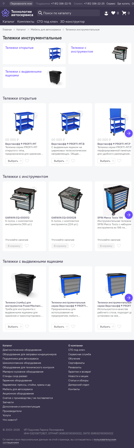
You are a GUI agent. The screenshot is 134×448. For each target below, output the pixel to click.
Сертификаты (76, 362)
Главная (7, 29)
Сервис (111, 3)
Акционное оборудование (18, 393)
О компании (75, 345)
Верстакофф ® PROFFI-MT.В (67, 143)
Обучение (74, 358)
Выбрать (15, 160)
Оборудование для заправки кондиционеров (29, 354)
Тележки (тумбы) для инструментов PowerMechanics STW (24, 304)
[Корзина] (126, 13)
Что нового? (10, 419)
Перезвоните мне (21, 3)
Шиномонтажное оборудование (22, 362)
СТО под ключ (47, 21)
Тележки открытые (20, 98)
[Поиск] (68, 13)
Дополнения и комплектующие (21, 406)
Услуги (7, 415)
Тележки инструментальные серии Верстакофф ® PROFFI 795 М (68, 304)
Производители (12, 411)
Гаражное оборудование (17, 380)
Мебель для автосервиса (46, 29)
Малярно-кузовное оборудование (23, 371)
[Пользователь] (106, 13)
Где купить (123, 3)
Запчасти (8, 402)
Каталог (9, 21)
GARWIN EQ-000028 (63, 217)
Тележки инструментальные (83, 29)
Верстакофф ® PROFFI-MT (20, 143)
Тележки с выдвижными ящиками (33, 261)
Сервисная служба (79, 354)
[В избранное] (27, 160)
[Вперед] (129, 133)
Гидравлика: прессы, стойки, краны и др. (27, 384)
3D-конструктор (72, 21)
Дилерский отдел (78, 384)
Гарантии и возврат (79, 371)
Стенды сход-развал (15, 376)
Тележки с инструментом (25, 176)
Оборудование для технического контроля (28, 367)
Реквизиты (74, 367)
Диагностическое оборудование (22, 349)
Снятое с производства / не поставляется (28, 398)
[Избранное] (116, 13)
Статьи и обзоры (78, 380)
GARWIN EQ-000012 (17, 217)
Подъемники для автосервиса (21, 358)
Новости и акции (78, 376)
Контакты (74, 389)
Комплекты (25, 21)
